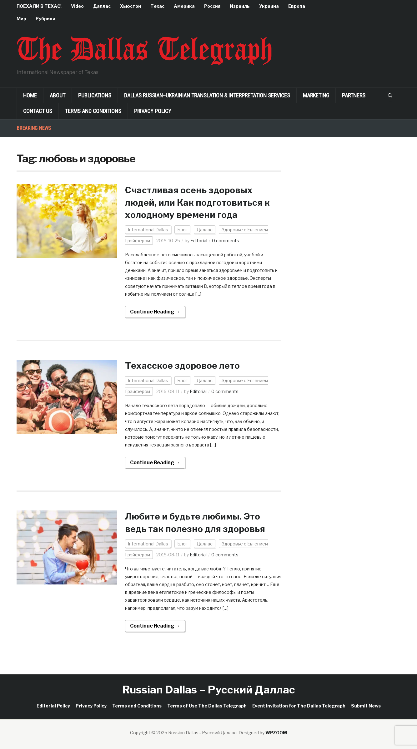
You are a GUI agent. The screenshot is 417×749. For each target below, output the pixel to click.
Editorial (198, 240)
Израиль (240, 6)
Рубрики (45, 18)
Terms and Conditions (93, 111)
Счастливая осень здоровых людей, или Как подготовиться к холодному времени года (197, 202)
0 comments (225, 240)
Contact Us (37, 111)
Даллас (102, 6)
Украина (269, 6)
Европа (296, 6)
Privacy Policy (152, 111)
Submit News (366, 705)
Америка (184, 6)
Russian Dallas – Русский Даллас (208, 689)
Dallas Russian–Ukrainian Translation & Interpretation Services (207, 95)
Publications (94, 95)
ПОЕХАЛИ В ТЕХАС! (39, 6)
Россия (212, 6)
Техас (157, 6)
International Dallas (148, 229)
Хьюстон (130, 6)
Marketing (316, 95)
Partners (353, 95)
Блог (182, 229)
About (57, 95)
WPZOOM (276, 732)
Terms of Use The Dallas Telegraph (207, 705)
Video (77, 6)
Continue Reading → (155, 312)
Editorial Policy (53, 705)
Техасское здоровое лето (182, 365)
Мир (21, 18)
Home (30, 95)
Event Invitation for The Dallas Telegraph (298, 705)
